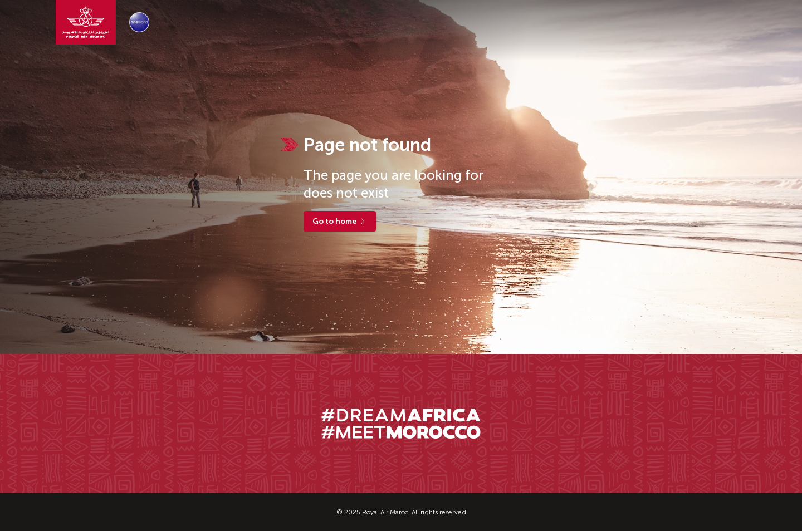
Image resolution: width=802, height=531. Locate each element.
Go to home (339, 221)
